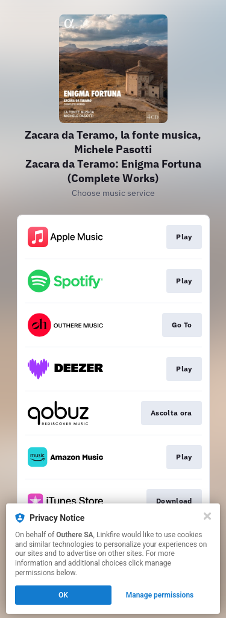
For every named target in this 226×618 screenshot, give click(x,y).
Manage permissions (160, 595)
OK (63, 595)
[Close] (207, 516)
